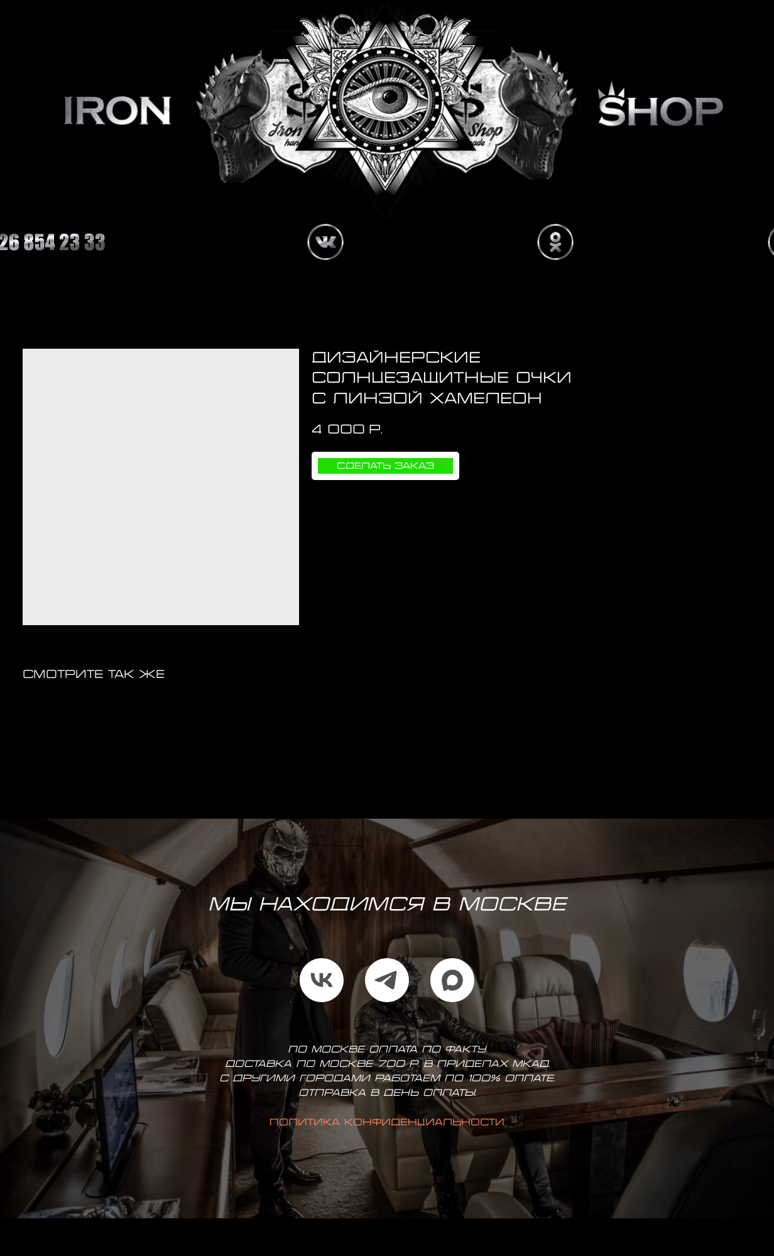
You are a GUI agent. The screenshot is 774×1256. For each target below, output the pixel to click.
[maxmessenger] (452, 980)
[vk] (322, 980)
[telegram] (387, 980)
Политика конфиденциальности (387, 1122)
